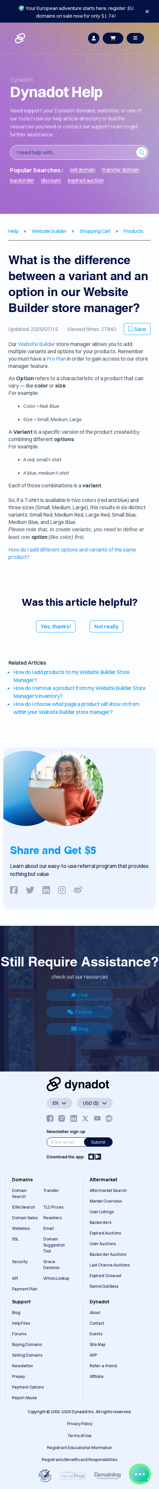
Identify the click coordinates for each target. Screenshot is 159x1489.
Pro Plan (56, 358)
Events (96, 1333)
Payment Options (28, 1387)
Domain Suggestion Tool (54, 1245)
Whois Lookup (56, 1278)
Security (20, 1261)
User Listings (102, 1211)
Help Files (21, 1323)
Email (48, 1228)
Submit (98, 1142)
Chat (79, 995)
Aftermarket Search (108, 1190)
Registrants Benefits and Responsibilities (79, 1459)
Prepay (18, 1376)
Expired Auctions (105, 1233)
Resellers (52, 1217)
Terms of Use (80, 1435)
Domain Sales (25, 1217)
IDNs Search (23, 1207)
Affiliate (97, 1376)
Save (137, 329)
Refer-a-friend (103, 1365)
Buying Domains (27, 1344)
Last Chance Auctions (110, 1264)
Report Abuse (24, 1397)
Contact (97, 1323)
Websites (21, 1228)
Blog (79, 1029)
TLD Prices (53, 1207)
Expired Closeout (105, 1275)
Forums (79, 1012)
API (15, 1278)
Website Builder (36, 344)
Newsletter (22, 1365)
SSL (15, 1239)
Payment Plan (24, 1288)
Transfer (51, 1190)
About (95, 1312)
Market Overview (106, 1201)
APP (93, 1355)
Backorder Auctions (108, 1254)
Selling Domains (27, 1355)
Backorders (100, 1222)
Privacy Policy (79, 1423)
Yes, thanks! (56, 626)
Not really (106, 626)
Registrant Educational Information (79, 1447)
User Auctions (103, 1243)
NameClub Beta (104, 1286)
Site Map (97, 1344)
